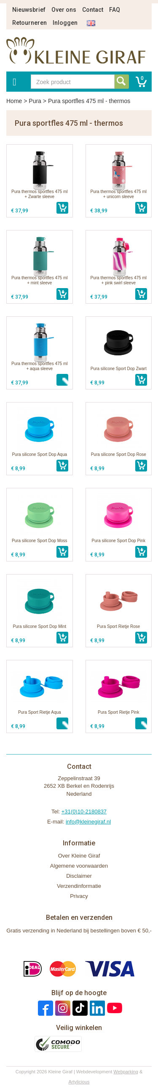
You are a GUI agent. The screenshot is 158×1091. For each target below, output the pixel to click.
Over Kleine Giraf (79, 856)
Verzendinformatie (79, 886)
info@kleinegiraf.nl (88, 821)
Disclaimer (79, 876)
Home (14, 101)
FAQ (114, 9)
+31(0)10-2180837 (84, 811)
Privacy (79, 896)
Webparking (125, 1071)
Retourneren (29, 22)
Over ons (63, 9)
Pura (35, 101)
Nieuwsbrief (29, 9)
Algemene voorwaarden (79, 866)
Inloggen (65, 22)
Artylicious (78, 1081)
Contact (92, 9)
